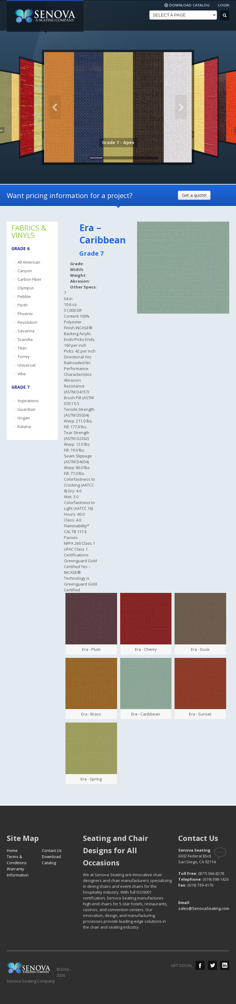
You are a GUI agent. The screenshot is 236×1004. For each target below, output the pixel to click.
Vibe (22, 373)
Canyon (25, 270)
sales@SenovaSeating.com (203, 908)
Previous (55, 107)
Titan (22, 348)
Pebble (24, 296)
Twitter (212, 965)
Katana (24, 426)
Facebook (200, 965)
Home (12, 850)
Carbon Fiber (29, 279)
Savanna (26, 331)
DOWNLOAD (187, 5)
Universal (26, 365)
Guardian (26, 409)
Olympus (26, 288)
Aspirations (28, 400)
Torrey (24, 356)
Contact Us (52, 850)
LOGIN (223, 5)
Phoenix (25, 313)
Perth (23, 305)
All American (29, 262)
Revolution (27, 322)
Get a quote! (194, 195)
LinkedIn (224, 965)
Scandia (25, 339)
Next (181, 107)
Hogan (24, 418)
